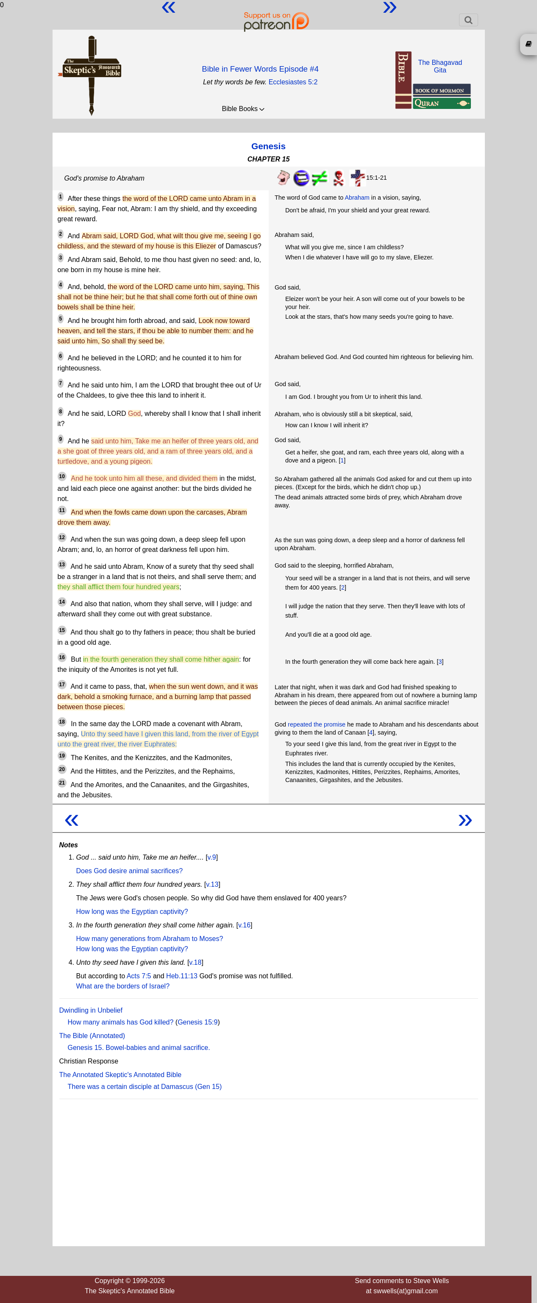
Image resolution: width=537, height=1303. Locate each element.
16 (62, 657)
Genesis (268, 146)
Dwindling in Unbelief (90, 1010)
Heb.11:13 (182, 976)
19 (62, 756)
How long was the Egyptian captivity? (132, 911)
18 (62, 722)
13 (62, 565)
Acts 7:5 (139, 976)
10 (62, 476)
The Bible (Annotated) (92, 1035)
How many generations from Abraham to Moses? (149, 938)
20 (62, 769)
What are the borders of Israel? (123, 986)
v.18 (195, 962)
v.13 (212, 884)
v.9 (212, 857)
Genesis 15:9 (197, 1022)
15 (62, 630)
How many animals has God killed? (121, 1022)
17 (62, 685)
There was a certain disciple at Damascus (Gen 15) (145, 1086)
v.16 (244, 925)
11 (62, 510)
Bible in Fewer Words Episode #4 (260, 68)
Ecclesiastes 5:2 (293, 82)
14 (62, 602)
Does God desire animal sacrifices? (129, 870)
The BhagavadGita (440, 66)
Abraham (357, 197)
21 (62, 783)
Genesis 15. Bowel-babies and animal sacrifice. (139, 1047)
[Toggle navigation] (468, 20)
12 (62, 537)
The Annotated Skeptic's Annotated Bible (120, 1074)
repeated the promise (316, 724)
